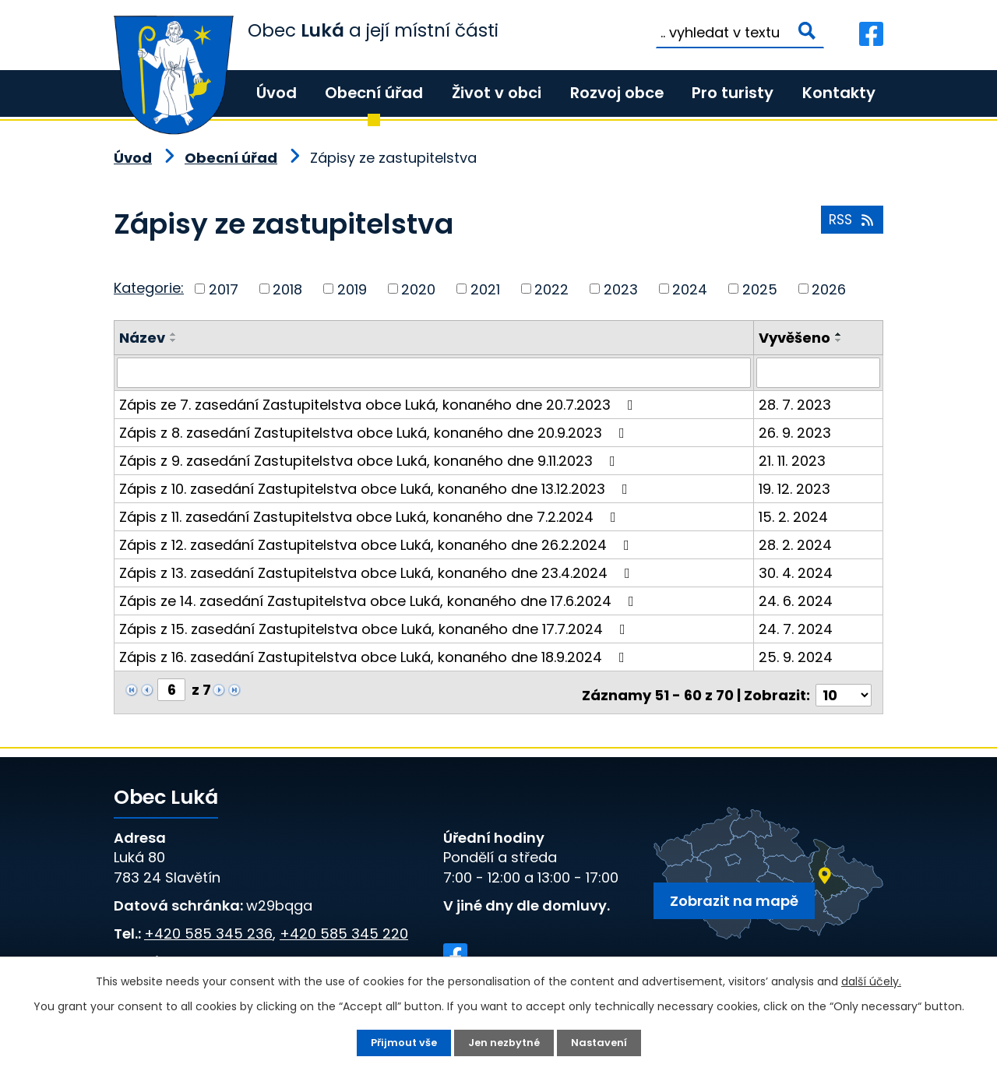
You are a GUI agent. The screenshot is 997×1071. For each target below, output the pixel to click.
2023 (621, 288)
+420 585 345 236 (208, 927)
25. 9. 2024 (797, 656)
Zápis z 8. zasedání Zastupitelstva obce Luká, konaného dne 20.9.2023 (375, 432)
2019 (352, 288)
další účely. (871, 980)
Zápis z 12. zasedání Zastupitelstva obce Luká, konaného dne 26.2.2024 (377, 544)
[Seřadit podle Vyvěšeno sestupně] (840, 340)
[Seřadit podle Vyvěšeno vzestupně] (840, 334)
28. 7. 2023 (796, 404)
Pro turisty (732, 93)
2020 (418, 288)
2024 (689, 288)
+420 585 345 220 (344, 927)
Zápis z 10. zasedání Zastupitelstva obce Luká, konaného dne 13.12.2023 (376, 488)
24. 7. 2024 (797, 628)
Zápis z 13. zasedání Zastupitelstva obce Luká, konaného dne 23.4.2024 (377, 572)
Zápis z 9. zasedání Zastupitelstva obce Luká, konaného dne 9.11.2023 (370, 460)
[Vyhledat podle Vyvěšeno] (819, 372)
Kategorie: (149, 288)
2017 (223, 288)
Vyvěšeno (796, 337)
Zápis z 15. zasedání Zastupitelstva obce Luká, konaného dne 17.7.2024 (375, 628)
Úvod (276, 93)
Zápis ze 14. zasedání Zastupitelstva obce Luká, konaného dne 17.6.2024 (379, 600)
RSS (850, 224)
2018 (287, 288)
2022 (551, 288)
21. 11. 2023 (793, 460)
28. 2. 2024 (796, 544)
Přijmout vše (400, 1042)
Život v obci (496, 93)
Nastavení (603, 1042)
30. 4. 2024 (797, 572)
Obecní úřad (374, 93)
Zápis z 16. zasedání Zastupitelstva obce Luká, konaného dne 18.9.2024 (375, 656)
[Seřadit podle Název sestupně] (173, 340)
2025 (759, 288)
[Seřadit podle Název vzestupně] (173, 334)
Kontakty (838, 93)
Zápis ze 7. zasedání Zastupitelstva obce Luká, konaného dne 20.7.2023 (379, 404)
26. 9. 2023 (796, 432)
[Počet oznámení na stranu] (844, 689)
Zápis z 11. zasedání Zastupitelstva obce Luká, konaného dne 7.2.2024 (370, 516)
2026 (829, 288)
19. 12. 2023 (796, 488)
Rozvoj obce (617, 93)
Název (142, 337)
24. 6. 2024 (797, 600)
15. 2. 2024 (795, 516)
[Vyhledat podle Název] (434, 372)
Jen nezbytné (505, 1042)
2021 (485, 288)
